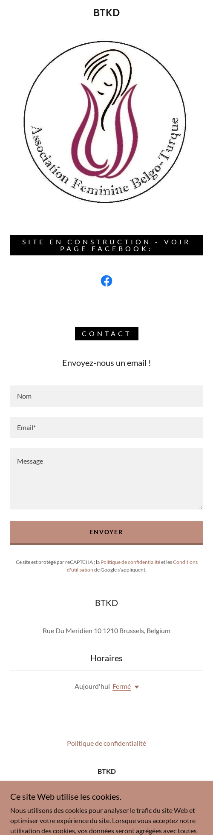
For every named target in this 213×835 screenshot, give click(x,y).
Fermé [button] (121, 686)
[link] (106, 13)
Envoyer (106, 531)
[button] (135, 687)
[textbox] (106, 396)
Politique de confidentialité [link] (130, 562)
